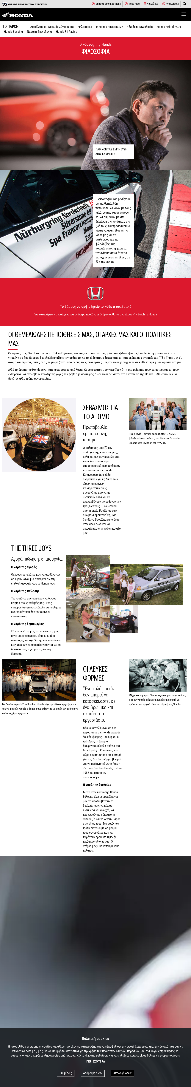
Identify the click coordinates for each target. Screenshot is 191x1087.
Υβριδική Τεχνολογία (140, 27)
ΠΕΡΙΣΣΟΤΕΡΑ (95, 1061)
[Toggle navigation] (184, 14)
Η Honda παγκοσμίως (109, 27)
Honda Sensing (13, 31)
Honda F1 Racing (66, 31)
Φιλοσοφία (85, 27)
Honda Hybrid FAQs (169, 27)
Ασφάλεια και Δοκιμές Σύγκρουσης (52, 27)
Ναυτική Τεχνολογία (39, 31)
